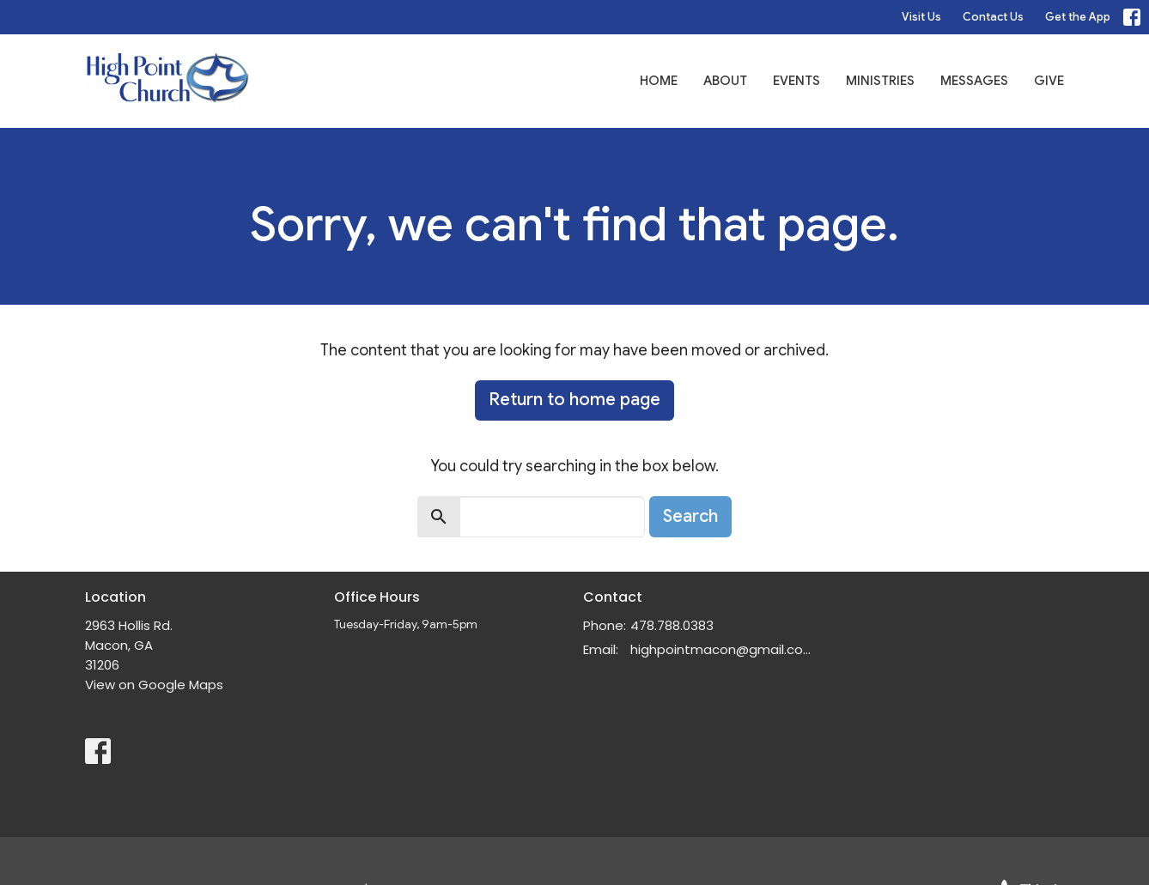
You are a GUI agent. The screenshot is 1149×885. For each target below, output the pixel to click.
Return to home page (574, 399)
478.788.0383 (672, 625)
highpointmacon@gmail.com (722, 649)
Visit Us (921, 16)
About (725, 80)
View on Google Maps (154, 685)
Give (1049, 80)
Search (690, 516)
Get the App (1077, 16)
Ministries (880, 80)
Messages (974, 80)
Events (796, 80)
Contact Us (993, 16)
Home (659, 80)
